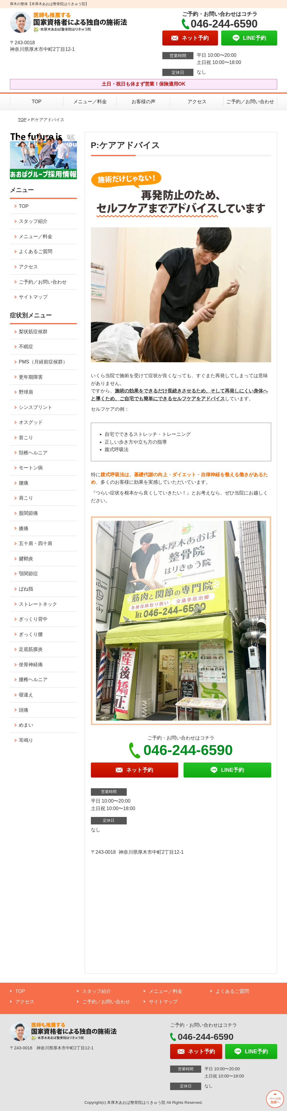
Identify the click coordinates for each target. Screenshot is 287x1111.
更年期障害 (31, 377)
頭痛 (23, 710)
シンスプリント (35, 407)
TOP (37, 101)
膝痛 (23, 528)
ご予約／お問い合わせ (250, 101)
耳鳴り (26, 740)
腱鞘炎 (26, 558)
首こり (26, 437)
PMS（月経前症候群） (43, 361)
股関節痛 (28, 513)
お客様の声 (143, 101)
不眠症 (26, 346)
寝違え (26, 694)
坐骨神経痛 (31, 664)
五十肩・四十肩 (35, 543)
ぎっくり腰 (31, 634)
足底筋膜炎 (31, 649)
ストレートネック (38, 604)
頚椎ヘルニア (33, 452)
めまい (26, 725)
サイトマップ (33, 296)
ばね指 (26, 588)
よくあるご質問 (35, 251)
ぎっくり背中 (33, 619)
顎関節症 (28, 573)
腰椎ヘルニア (33, 679)
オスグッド (31, 422)
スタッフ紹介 (33, 221)
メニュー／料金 (90, 101)
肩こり (26, 497)
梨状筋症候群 (33, 331)
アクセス (197, 101)
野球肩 (26, 392)
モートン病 (31, 467)
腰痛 (23, 483)
